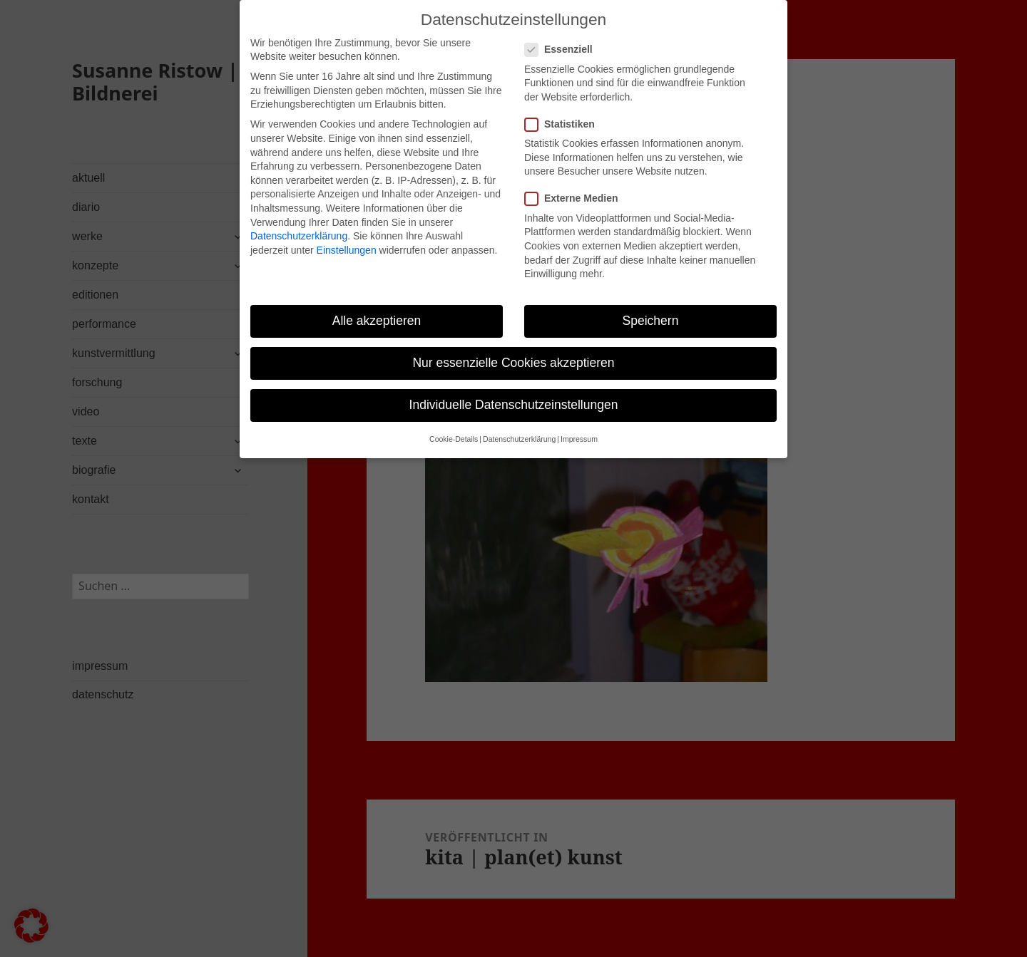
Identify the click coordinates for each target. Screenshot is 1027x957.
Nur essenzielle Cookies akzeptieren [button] (513, 347)
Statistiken (564, 108)
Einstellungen (347, 234)
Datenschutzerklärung (298, 220)
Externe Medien (575, 183)
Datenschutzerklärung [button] (519, 424)
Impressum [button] (579, 424)
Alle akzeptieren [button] (376, 305)
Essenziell (563, 34)
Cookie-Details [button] (453, 424)
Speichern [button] (651, 305)
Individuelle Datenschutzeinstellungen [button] (513, 389)
